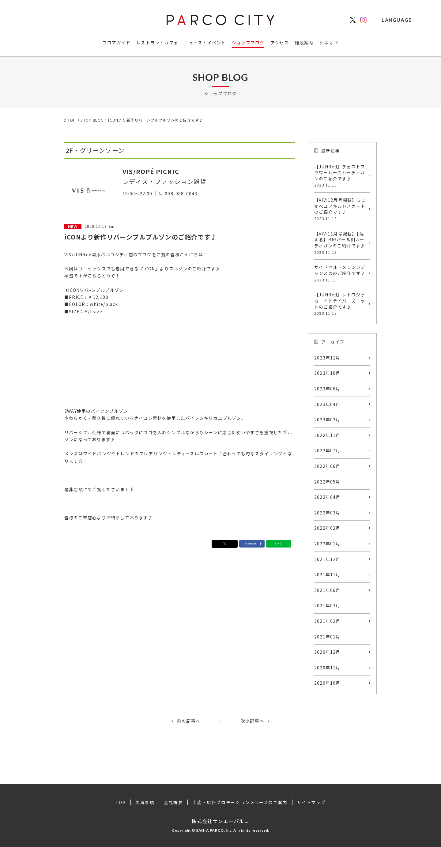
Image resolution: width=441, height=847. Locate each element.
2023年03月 (327, 419)
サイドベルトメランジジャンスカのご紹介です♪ (340, 273)
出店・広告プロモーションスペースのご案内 (239, 802)
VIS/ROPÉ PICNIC (151, 171)
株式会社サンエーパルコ (220, 820)
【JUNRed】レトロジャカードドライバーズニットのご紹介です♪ (340, 304)
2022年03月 (327, 513)
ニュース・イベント (205, 43)
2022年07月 (327, 450)
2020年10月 (327, 683)
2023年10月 (327, 373)
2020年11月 (327, 667)
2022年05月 (327, 482)
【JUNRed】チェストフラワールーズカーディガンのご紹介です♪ (340, 176)
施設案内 (304, 43)
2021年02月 (327, 621)
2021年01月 (327, 637)
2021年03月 (327, 605)
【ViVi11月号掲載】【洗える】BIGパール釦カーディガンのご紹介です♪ (340, 243)
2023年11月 (327, 358)
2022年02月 (327, 528)
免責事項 (144, 802)
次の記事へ (252, 721)
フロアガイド (116, 43)
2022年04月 (327, 497)
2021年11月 (327, 574)
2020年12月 (327, 652)
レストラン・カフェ (157, 43)
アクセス (279, 43)
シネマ (326, 43)
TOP (120, 802)
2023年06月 (327, 389)
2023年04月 (327, 404)
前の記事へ (188, 721)
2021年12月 (327, 559)
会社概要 (173, 802)
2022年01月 (327, 543)
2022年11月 (327, 435)
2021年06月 (327, 590)
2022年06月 (327, 466)
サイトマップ (311, 802)
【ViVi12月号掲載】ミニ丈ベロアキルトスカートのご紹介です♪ (340, 209)
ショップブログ (248, 43)
